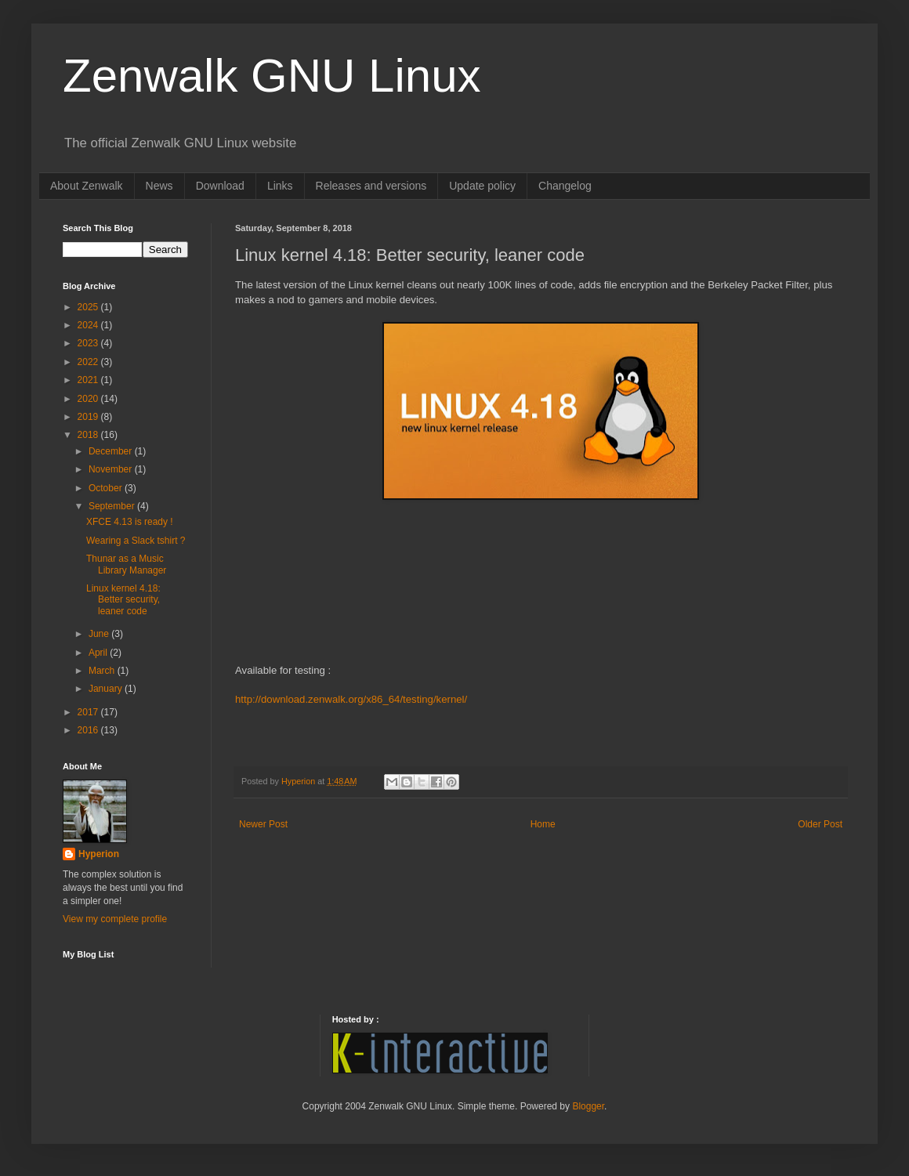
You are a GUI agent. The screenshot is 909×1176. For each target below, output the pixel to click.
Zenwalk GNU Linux (272, 75)
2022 (89, 361)
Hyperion (98, 854)
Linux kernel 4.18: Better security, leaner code (123, 600)
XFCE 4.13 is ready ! (129, 521)
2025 (89, 307)
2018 (89, 434)
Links (280, 185)
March (103, 670)
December (112, 451)
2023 (89, 343)
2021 (89, 380)
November (112, 469)
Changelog (565, 185)
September (113, 506)
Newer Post (263, 824)
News (159, 185)
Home (543, 824)
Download (220, 185)
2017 (89, 712)
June (100, 633)
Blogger (588, 1106)
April (99, 652)
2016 (89, 730)
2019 (89, 416)
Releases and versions (371, 185)
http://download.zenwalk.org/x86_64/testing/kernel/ (351, 699)
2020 (89, 398)
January (107, 688)
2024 (89, 325)
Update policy (482, 185)
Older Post (820, 824)
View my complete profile (115, 919)
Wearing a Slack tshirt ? (136, 540)
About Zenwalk (86, 185)
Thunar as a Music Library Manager (126, 564)
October (107, 488)
